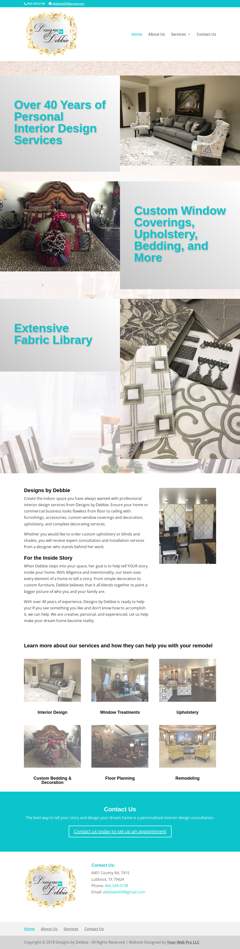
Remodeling (188, 778)
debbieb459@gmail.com (124, 892)
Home (136, 35)
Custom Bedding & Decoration (52, 780)
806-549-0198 (116, 885)
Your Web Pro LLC (183, 942)
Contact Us (206, 35)
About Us (156, 35)
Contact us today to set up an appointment (120, 831)
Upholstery (187, 712)
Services (178, 35)
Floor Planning (120, 778)
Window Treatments (120, 712)
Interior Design (52, 712)
